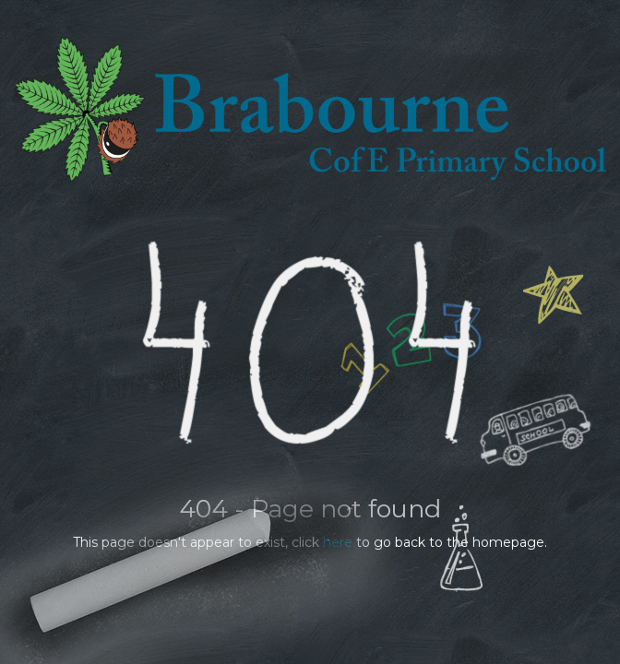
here (337, 542)
